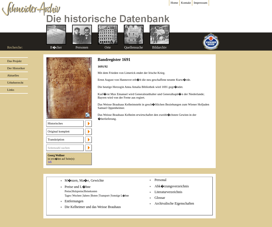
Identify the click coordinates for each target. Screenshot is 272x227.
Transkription (56, 139)
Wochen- (77, 195)
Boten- (94, 195)
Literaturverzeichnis (168, 192)
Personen (82, 47)
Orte (108, 47)
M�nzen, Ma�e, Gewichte (84, 180)
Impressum (200, 2)
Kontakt (186, 2)
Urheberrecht (15, 82)
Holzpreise (77, 191)
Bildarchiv (159, 47)
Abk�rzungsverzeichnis (172, 186)
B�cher (56, 47)
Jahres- (86, 195)
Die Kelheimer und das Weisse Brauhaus (93, 207)
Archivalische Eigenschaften (174, 203)
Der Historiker (16, 68)
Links (10, 89)
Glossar (160, 198)
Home (174, 2)
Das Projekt (14, 61)
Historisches (55, 123)
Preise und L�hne (77, 187)
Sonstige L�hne (120, 195)
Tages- (68, 195)
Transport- (104, 195)
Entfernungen (74, 201)
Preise (68, 191)
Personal (160, 180)
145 (50, 162)
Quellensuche (133, 47)
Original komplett (59, 131)
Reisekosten (90, 191)
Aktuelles (13, 75)
